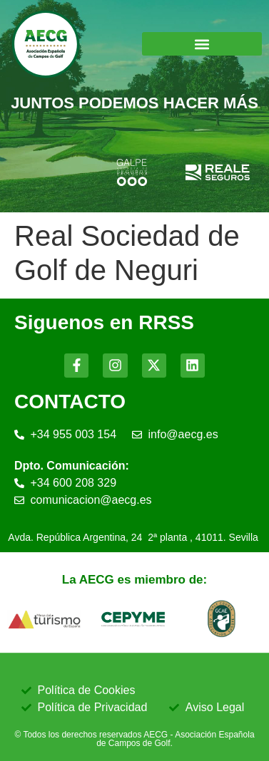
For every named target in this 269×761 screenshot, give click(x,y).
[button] (202, 44)
